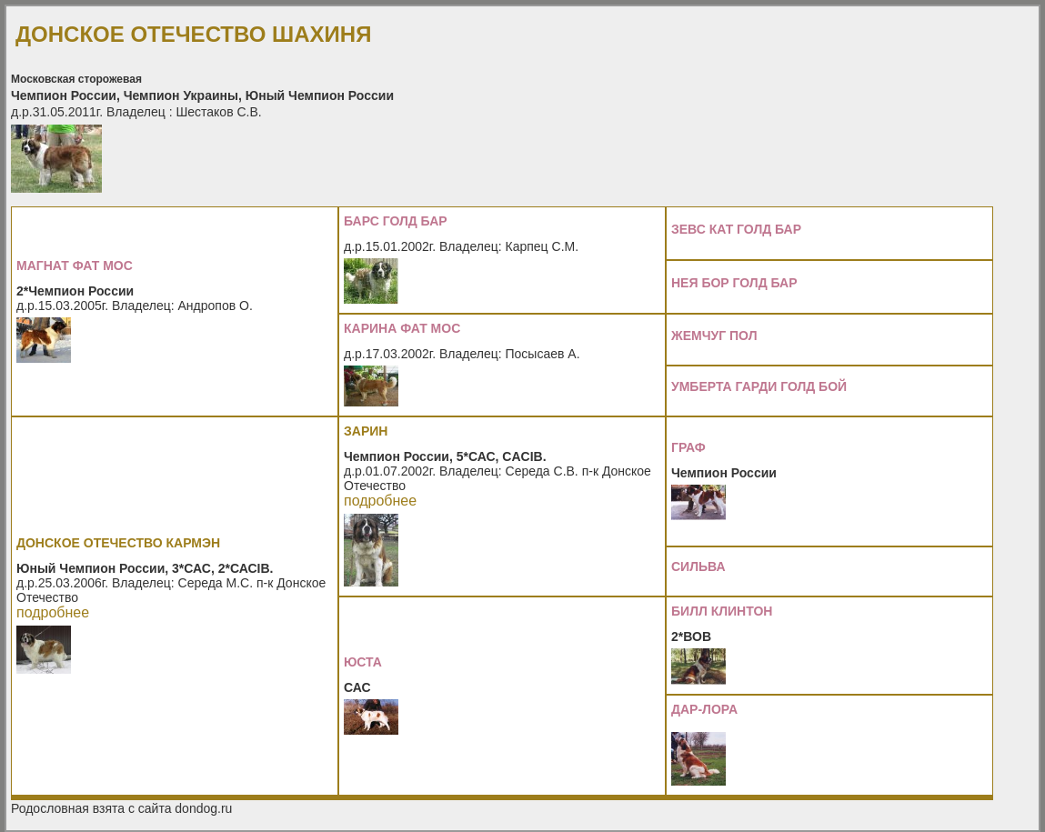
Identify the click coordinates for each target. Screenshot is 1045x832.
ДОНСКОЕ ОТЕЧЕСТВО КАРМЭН (118, 543)
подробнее (52, 612)
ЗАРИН (365, 431)
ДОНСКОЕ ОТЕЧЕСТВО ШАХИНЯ (193, 34)
